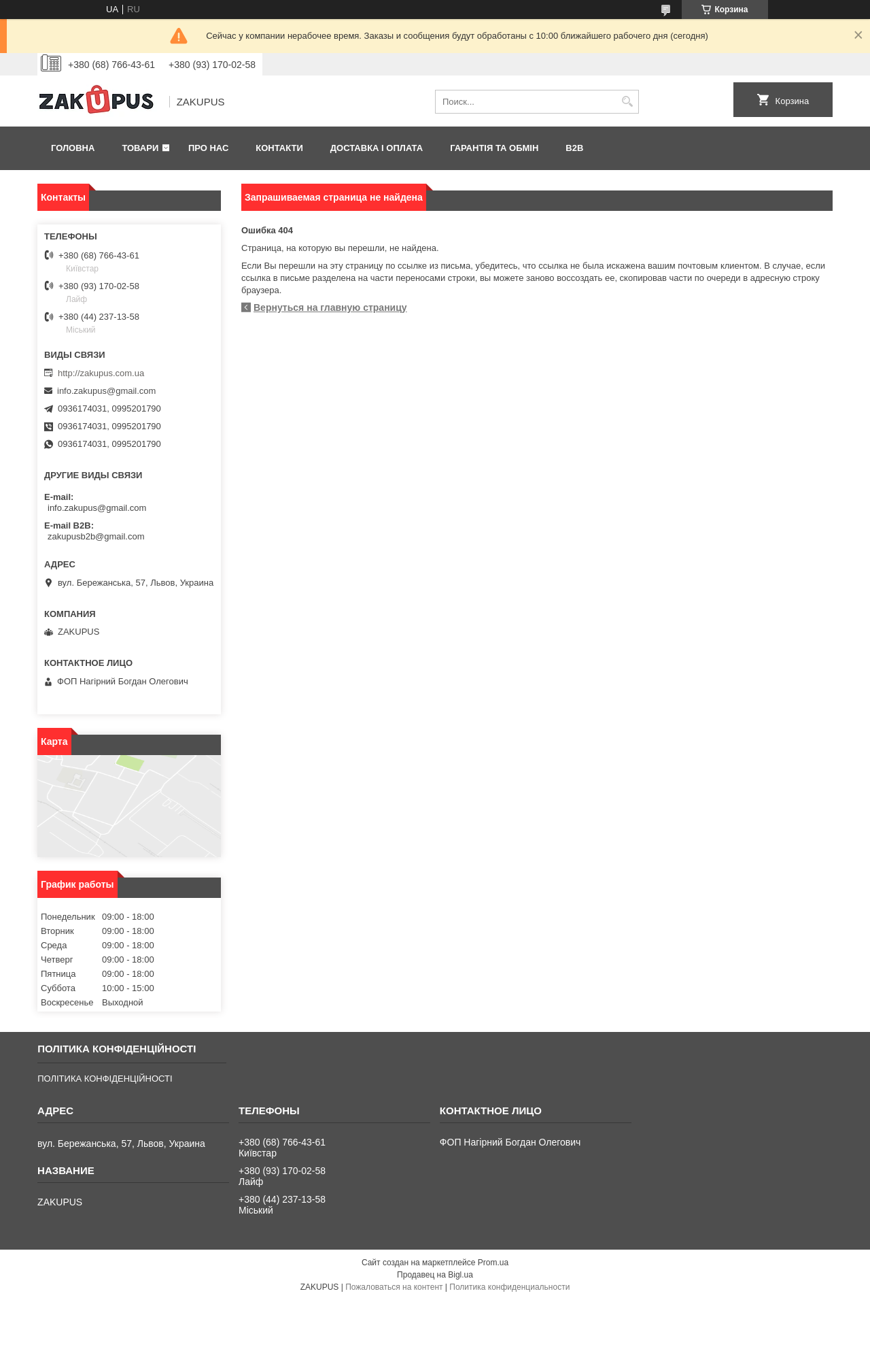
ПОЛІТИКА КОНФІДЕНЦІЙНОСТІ (104, 1078)
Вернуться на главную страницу (330, 307)
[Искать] (627, 102)
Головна (72, 148)
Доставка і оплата (376, 148)
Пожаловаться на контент (393, 1287)
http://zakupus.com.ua (101, 373)
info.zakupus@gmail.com (106, 391)
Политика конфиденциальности (509, 1287)
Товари (140, 148)
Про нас (208, 148)
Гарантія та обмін (494, 148)
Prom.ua (493, 1262)
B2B (574, 148)
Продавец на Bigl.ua (435, 1275)
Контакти (279, 148)
